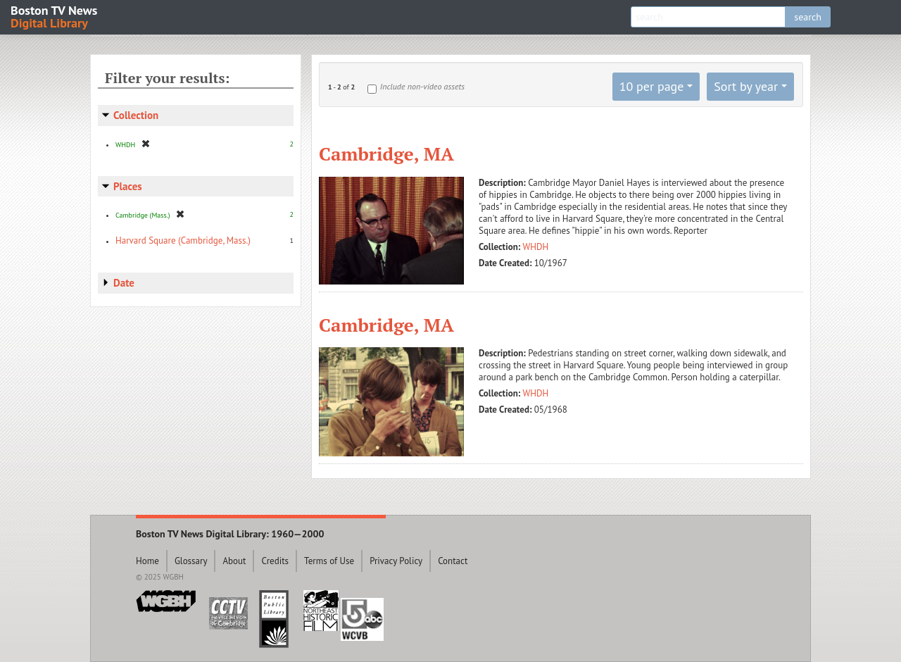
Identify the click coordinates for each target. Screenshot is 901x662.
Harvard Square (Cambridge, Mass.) (183, 240)
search (807, 17)
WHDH (536, 247)
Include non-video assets (422, 86)
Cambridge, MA (386, 154)
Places (127, 186)
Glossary (191, 561)
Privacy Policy (396, 561)
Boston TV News (55, 16)
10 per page (651, 86)
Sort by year (746, 86)
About (234, 561)
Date (123, 282)
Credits (275, 561)
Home (147, 561)
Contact (452, 561)
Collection (135, 115)
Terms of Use (329, 561)
